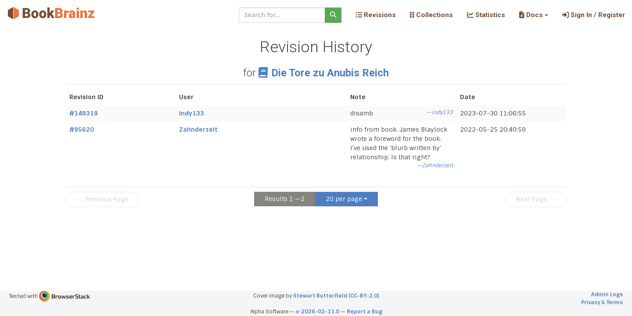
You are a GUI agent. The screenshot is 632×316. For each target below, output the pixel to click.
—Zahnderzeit (435, 165)
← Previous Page (103, 199)
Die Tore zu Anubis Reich (323, 73)
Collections (431, 15)
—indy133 (440, 112)
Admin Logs (607, 294)
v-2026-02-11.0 (317, 311)
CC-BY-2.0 (363, 295)
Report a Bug (364, 311)
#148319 (83, 113)
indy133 (191, 113)
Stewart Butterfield (320, 295)
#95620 (81, 129)
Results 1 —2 (285, 199)
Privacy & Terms (602, 302)
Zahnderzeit (198, 129)
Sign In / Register (593, 15)
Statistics (486, 15)
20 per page (344, 199)
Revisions (376, 15)
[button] (533, 15)
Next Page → (535, 199)
